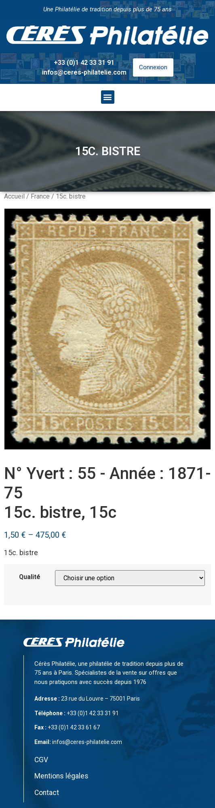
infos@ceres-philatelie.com (84, 72)
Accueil (14, 196)
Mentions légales (61, 776)
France (40, 196)
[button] (107, 97)
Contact (46, 793)
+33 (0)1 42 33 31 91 (84, 62)
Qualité (29, 577)
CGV (41, 760)
